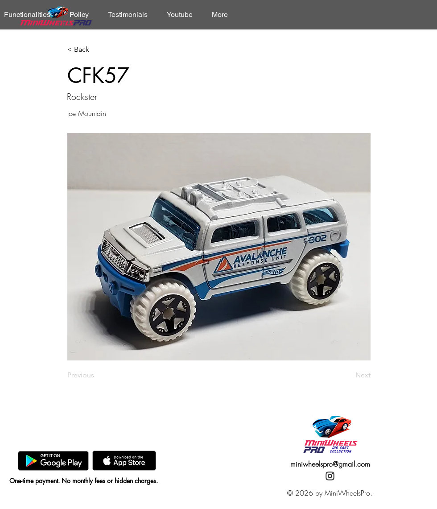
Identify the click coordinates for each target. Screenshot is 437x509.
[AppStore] (124, 461)
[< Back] (96, 50)
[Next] (348, 375)
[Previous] (96, 375)
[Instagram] (330, 476)
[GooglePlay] (53, 460)
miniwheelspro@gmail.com (330, 464)
